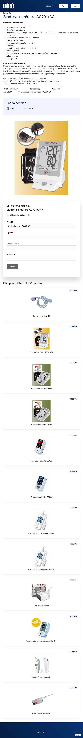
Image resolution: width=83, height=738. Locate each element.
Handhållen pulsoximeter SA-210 (41, 533)
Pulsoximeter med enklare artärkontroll (41, 641)
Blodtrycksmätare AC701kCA (41, 352)
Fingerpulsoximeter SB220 (41, 497)
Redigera (78, 735)
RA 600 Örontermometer (42, 677)
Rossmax (7, 13)
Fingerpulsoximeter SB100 (41, 461)
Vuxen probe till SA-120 (41, 713)
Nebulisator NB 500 (41, 606)
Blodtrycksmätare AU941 (41, 388)
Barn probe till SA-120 (41, 316)
